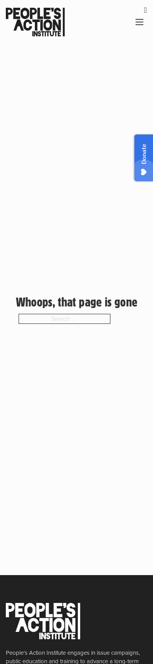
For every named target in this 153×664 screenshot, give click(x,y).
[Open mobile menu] (139, 22)
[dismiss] (145, 10)
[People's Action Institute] (43, 621)
